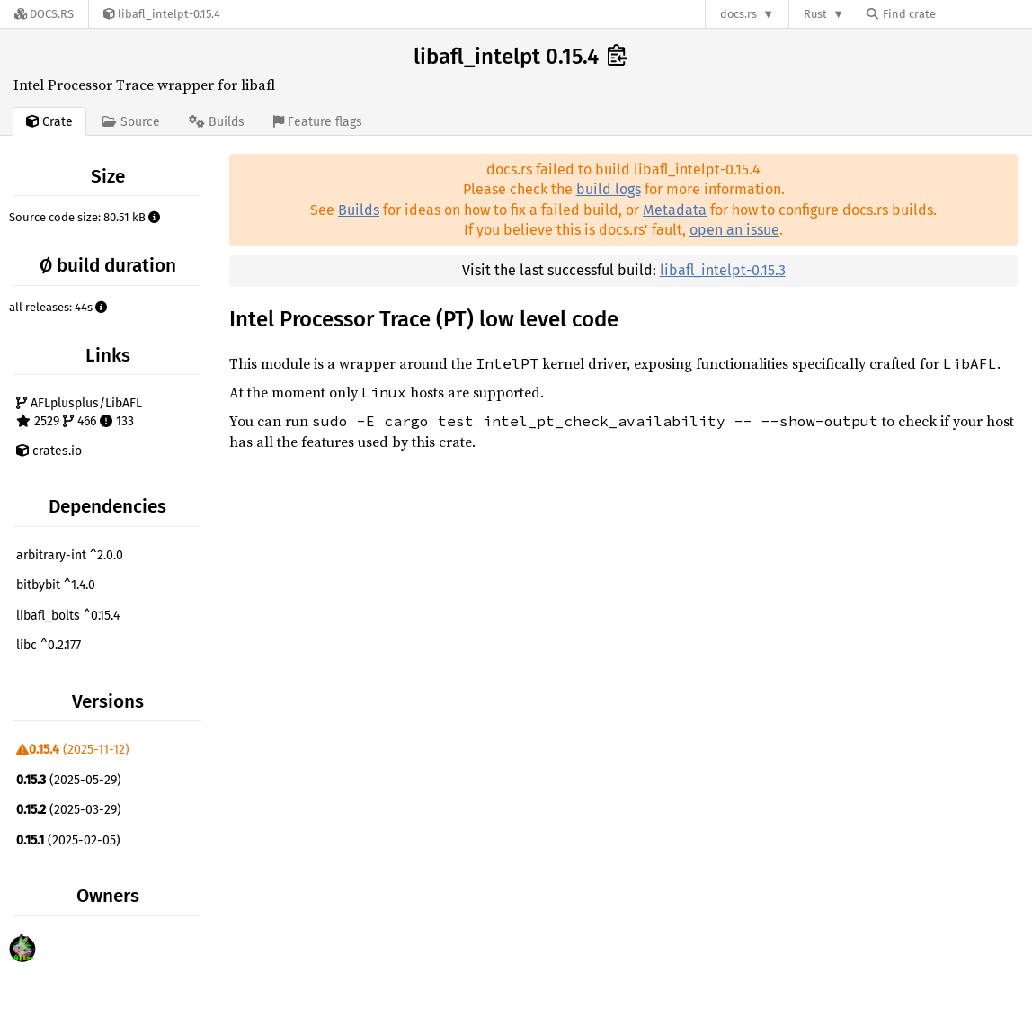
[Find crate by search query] (956, 14)
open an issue (734, 229)
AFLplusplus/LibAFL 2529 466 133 (79, 412)
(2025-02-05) (68, 840)
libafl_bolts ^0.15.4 (68, 615)
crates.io (49, 451)
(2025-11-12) (72, 749)
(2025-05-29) (68, 780)
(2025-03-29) (68, 809)
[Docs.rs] (44, 14)
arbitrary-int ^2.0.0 (69, 555)
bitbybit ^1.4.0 (55, 585)
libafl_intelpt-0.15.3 (723, 270)
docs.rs (738, 14)
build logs (608, 189)
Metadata (675, 210)
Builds (358, 210)
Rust (815, 14)
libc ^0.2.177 (48, 645)
